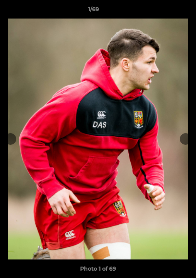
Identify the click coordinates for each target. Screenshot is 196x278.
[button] (168, 11)
